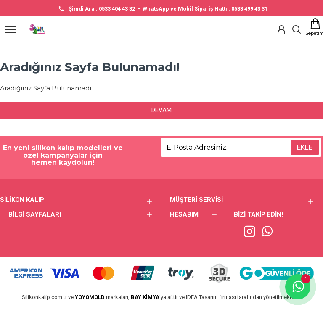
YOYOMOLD (90, 297)
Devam (161, 110)
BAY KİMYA (145, 297)
